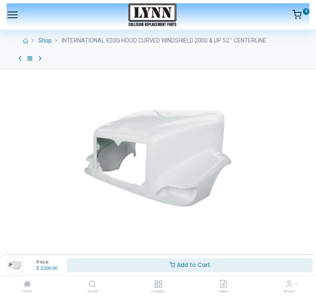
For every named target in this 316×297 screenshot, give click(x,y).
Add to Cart (190, 265)
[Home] (27, 284)
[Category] (158, 284)
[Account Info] (289, 284)
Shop (45, 40)
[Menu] (13, 15)
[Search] (92, 284)
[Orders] (223, 284)
